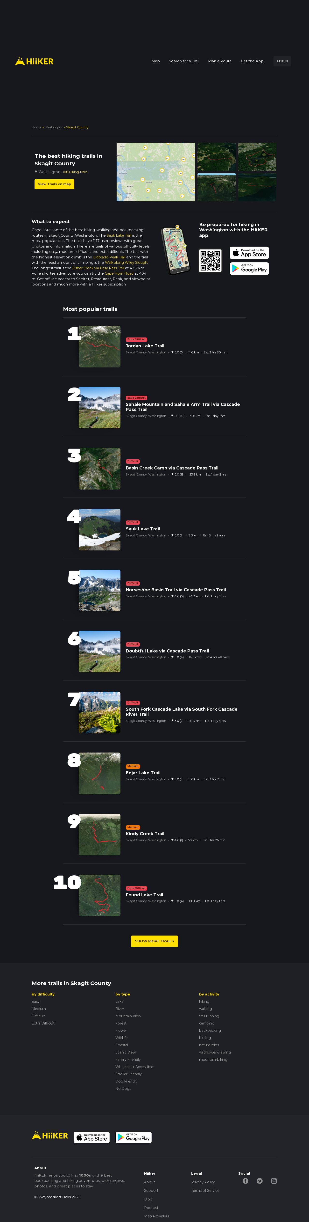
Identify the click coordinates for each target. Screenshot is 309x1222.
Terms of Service (206, 1191)
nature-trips (210, 1045)
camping (207, 1023)
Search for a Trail (184, 61)
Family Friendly (129, 1059)
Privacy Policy (203, 1182)
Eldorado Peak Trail (110, 257)
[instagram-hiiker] (275, 1180)
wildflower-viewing (216, 1052)
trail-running (210, 1016)
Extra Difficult (44, 1023)
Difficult (39, 1016)
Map (155, 61)
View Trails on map (54, 184)
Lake (119, 1001)
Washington (53, 127)
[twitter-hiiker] (260, 1180)
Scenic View (126, 1052)
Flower (121, 1030)
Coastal (122, 1045)
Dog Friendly (127, 1081)
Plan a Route (220, 61)
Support (151, 1191)
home (37, 127)
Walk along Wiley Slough (127, 262)
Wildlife (122, 1037)
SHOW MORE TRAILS (154, 941)
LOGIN (282, 61)
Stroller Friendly (129, 1074)
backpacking (211, 1030)
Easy (36, 1001)
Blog (148, 1200)
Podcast (151, 1209)
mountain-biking (214, 1059)
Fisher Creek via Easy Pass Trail (100, 268)
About (150, 1182)
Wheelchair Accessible (136, 1066)
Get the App (252, 61)
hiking (204, 1001)
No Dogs (123, 1088)
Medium (39, 1008)
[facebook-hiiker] (245, 1180)
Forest (121, 1023)
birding (205, 1037)
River (120, 1008)
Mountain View (129, 1016)
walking (206, 1008)
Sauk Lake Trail (120, 235)
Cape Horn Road (120, 273)
